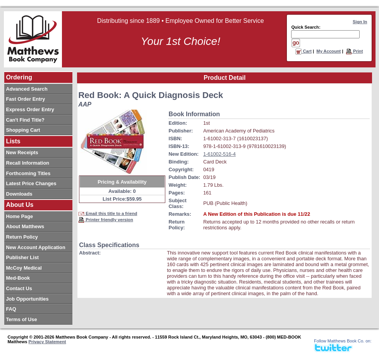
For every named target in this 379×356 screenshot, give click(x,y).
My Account (328, 51)
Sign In (360, 21)
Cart (303, 51)
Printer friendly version (105, 219)
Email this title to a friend (107, 213)
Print (354, 51)
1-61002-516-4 (219, 154)
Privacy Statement (47, 341)
